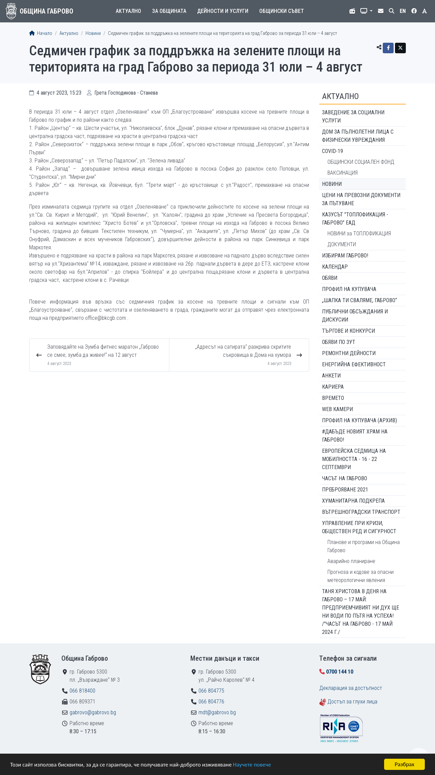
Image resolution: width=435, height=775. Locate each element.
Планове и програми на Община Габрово (363, 546)
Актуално (128, 11)
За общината (169, 11)
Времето (333, 398)
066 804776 (211, 701)
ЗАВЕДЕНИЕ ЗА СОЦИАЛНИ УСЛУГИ (353, 116)
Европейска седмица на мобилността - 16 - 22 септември (354, 459)
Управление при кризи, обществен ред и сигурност (359, 527)
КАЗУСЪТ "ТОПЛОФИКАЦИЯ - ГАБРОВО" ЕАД (355, 218)
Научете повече (252, 765)
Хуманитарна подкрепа (353, 501)
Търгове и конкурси (348, 331)
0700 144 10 (339, 672)
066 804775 (211, 690)
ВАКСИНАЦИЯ (342, 173)
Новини (93, 33)
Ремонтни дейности (349, 353)
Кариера (333, 387)
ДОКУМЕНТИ (341, 244)
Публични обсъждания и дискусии (355, 315)
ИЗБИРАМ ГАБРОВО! (345, 255)
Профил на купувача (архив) (359, 420)
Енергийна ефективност (354, 364)
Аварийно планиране (351, 561)
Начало (40, 33)
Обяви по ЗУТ (338, 342)
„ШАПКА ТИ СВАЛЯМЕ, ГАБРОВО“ (359, 300)
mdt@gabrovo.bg (217, 712)
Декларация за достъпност (350, 688)
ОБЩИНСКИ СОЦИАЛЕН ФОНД (360, 162)
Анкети (331, 375)
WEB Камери (337, 409)
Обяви (329, 278)
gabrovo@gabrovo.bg (93, 712)
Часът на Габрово (344, 478)
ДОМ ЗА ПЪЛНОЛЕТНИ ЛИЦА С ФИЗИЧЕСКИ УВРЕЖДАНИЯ (358, 136)
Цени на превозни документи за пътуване (361, 199)
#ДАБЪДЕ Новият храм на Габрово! (354, 435)
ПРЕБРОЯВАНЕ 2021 (345, 489)
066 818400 (82, 690)
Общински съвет (281, 11)
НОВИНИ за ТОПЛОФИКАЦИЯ (359, 233)
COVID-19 (332, 151)
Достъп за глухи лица (352, 701)
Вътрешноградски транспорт (361, 512)
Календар (335, 267)
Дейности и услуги (222, 11)
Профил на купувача (349, 289)
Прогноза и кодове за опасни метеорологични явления (360, 576)
